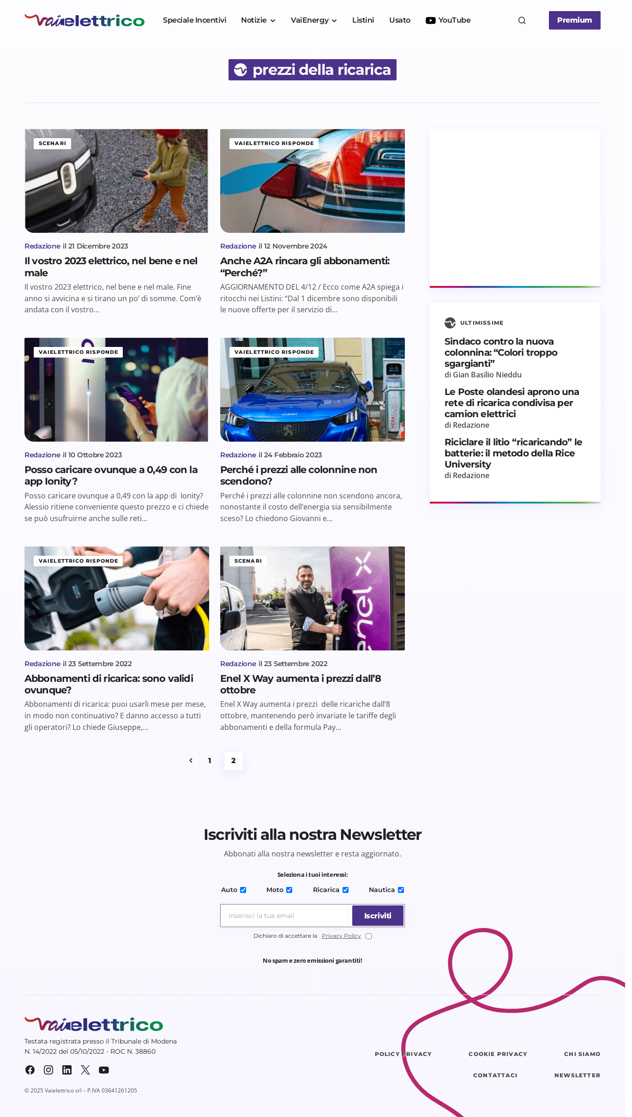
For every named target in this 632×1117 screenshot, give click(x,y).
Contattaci (495, 1075)
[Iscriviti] (376, 915)
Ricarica (330, 890)
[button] (522, 20)
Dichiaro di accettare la (312, 936)
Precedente (190, 761)
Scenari (52, 143)
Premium (574, 20)
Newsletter (577, 1075)
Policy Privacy (403, 1053)
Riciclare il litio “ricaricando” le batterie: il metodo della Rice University (513, 453)
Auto (235, 890)
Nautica (385, 890)
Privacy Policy (341, 935)
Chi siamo (582, 1053)
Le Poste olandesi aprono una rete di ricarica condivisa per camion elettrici (512, 402)
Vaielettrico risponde (274, 143)
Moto (280, 890)
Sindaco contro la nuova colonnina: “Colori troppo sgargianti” (501, 352)
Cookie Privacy (498, 1053)
